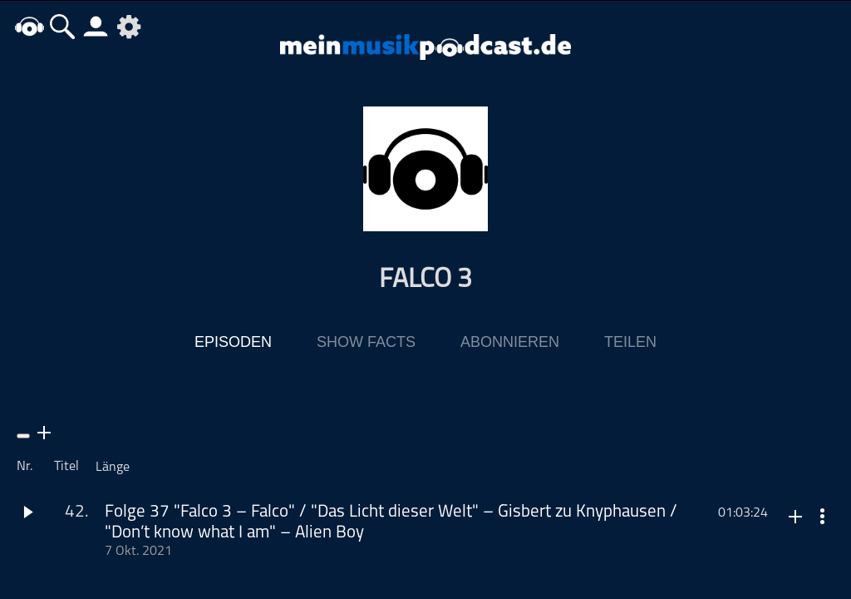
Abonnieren (509, 342)
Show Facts (366, 342)
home (29, 26)
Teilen (630, 342)
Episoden (233, 342)
